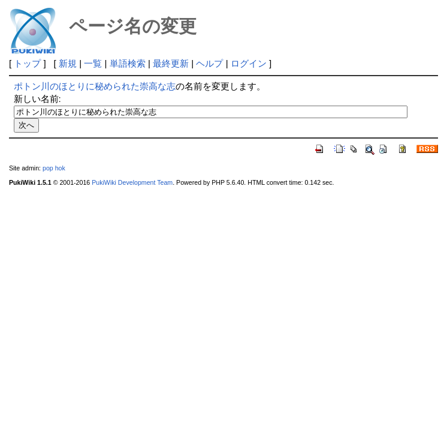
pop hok (54, 168)
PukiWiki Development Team (132, 182)
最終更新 (171, 63)
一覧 (93, 63)
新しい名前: (37, 99)
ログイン (249, 63)
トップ (27, 63)
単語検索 (128, 63)
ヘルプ (209, 63)
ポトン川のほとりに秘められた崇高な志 (95, 86)
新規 (68, 63)
